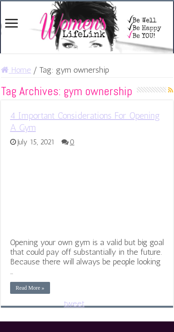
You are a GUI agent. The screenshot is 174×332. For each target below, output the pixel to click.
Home (16, 70)
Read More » (30, 288)
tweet (74, 303)
